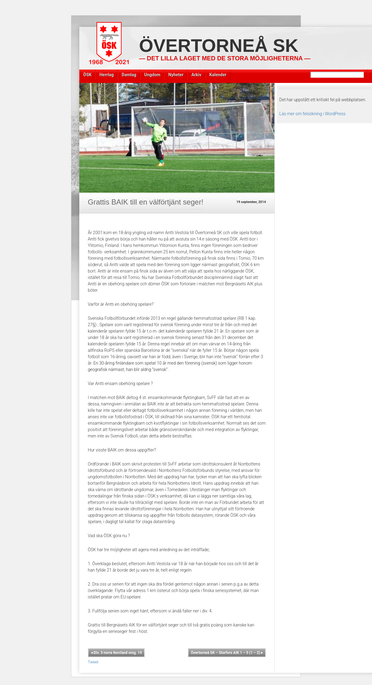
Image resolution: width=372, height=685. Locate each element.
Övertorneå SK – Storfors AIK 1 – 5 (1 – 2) (227, 653)
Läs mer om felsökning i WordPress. (312, 113)
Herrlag (106, 74)
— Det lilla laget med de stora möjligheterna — (224, 58)
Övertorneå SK (218, 45)
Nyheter (176, 74)
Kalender (218, 74)
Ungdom (152, 74)
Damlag (129, 74)
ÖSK (87, 74)
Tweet (93, 662)
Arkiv (196, 74)
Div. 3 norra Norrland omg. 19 (116, 653)
